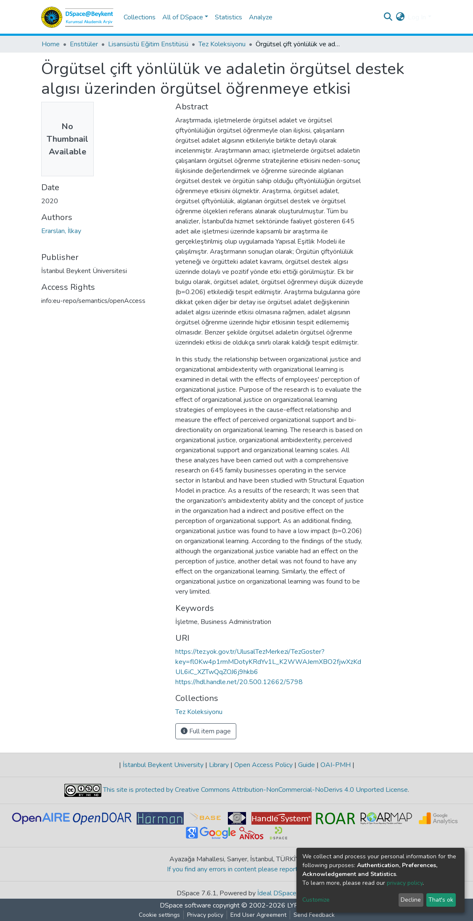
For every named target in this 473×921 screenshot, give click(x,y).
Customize (316, 900)
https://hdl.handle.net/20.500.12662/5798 (239, 682)
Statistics (228, 17)
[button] (400, 17)
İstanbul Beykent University (163, 765)
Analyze (260, 17)
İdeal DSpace (276, 893)
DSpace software (185, 905)
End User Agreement (258, 915)
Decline (411, 900)
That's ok (440, 900)
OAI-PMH (335, 765)
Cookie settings (159, 915)
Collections (140, 17)
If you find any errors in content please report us (236, 869)
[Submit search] (388, 17)
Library (218, 765)
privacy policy (405, 883)
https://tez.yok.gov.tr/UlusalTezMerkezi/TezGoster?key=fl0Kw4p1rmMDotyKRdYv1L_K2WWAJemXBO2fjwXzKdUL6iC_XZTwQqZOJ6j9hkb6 (268, 662)
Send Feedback (314, 915)
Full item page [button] (206, 731)
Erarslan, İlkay (61, 231)
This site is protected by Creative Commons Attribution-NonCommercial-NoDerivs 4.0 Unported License (254, 790)
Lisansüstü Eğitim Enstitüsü (148, 44)
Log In (417, 17)
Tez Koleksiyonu (222, 44)
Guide (306, 765)
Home (51, 44)
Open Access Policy (263, 765)
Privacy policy (205, 915)
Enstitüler (84, 44)
